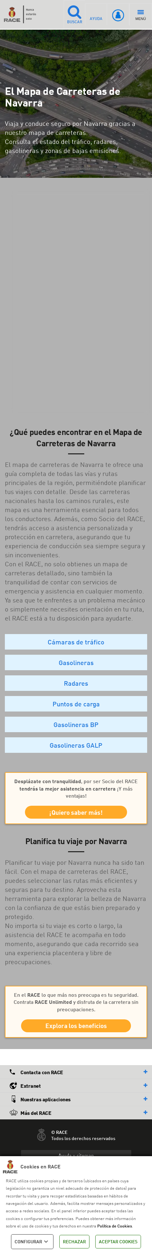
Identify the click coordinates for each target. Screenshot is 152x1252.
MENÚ (140, 15)
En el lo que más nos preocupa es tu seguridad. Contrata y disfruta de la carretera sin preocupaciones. (76, 1003)
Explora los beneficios (76, 1028)
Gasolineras (76, 662)
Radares (76, 683)
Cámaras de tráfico (76, 642)
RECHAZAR (74, 1241)
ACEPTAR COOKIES (118, 1241)
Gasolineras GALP (76, 745)
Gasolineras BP (76, 724)
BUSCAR (73, 14)
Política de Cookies (114, 1225)
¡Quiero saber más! (76, 813)
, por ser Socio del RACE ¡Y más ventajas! (76, 788)
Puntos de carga (76, 704)
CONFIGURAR (32, 1242)
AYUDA (95, 14)
